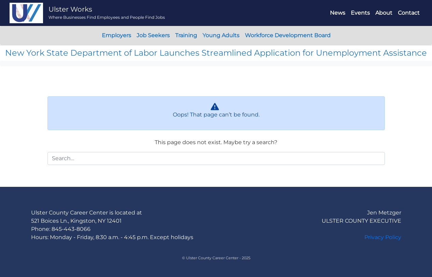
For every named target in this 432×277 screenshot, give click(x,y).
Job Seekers (153, 35)
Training (186, 35)
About (383, 13)
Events (360, 13)
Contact (409, 13)
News (337, 13)
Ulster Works (70, 9)
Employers (116, 35)
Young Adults (221, 35)
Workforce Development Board (288, 35)
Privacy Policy (382, 237)
